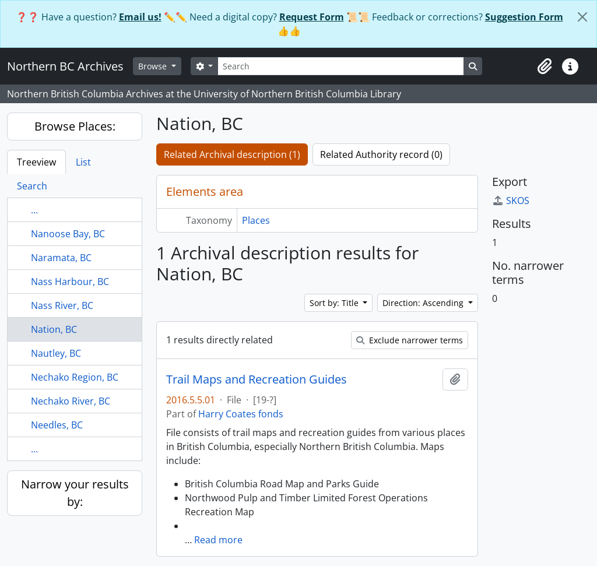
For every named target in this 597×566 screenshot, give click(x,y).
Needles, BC (57, 425)
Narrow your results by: (75, 492)
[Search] (340, 66)
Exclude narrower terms (409, 340)
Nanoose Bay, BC (68, 233)
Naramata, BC (61, 257)
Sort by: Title (335, 302)
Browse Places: (74, 126)
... (34, 209)
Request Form (311, 16)
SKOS (510, 200)
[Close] (582, 17)
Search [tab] (32, 186)
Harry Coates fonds (240, 413)
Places (256, 220)
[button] (544, 66)
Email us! (140, 16)
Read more (218, 539)
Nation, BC (54, 329)
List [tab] (83, 162)
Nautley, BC (56, 353)
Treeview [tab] (36, 162)
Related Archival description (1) (232, 154)
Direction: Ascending (424, 302)
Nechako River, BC (70, 401)
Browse (153, 66)
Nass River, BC (62, 305)
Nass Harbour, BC (70, 281)
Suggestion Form (524, 16)
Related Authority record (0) (381, 154)
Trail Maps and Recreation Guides (256, 379)
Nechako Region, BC (74, 377)
